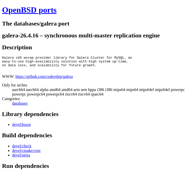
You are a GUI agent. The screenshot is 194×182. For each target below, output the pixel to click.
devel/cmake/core (26, 153)
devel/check (21, 149)
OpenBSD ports (29, 9)
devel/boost (21, 127)
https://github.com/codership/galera (44, 79)
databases (20, 106)
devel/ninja (21, 158)
